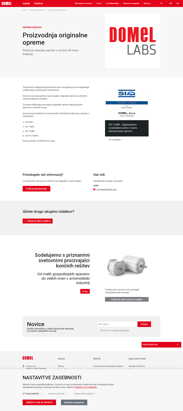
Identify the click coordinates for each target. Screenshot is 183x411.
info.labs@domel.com (107, 189)
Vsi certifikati (115, 139)
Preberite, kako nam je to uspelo (126, 299)
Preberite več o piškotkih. (85, 387)
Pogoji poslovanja (121, 330)
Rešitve (39, 3)
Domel (26, 10)
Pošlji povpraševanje (36, 188)
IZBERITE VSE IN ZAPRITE (39, 402)
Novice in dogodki (131, 3)
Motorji (61, 366)
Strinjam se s (114, 330)
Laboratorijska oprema (38, 10)
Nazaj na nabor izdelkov (39, 221)
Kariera (147, 3)
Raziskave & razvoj (83, 3)
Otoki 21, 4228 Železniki (36, 368)
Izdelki (26, 3)
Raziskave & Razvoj (137, 366)
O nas (98, 3)
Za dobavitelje (112, 3)
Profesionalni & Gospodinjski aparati (108, 366)
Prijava (144, 324)
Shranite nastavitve (74, 402)
